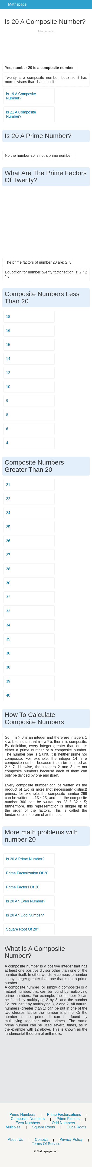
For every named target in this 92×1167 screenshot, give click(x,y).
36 (8, 653)
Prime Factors (68, 1119)
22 (8, 499)
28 (8, 569)
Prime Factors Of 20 (22, 887)
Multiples (13, 1127)
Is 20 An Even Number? (25, 901)
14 (8, 359)
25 (8, 527)
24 (8, 513)
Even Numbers (27, 1123)
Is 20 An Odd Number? (25, 915)
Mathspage (17, 4)
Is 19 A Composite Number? (21, 96)
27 (8, 555)
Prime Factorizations (64, 1114)
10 (8, 387)
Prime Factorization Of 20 (27, 873)
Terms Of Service (46, 1144)
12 (8, 373)
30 (8, 583)
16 (8, 331)
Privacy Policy (71, 1140)
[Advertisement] (46, 45)
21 (8, 485)
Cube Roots (76, 1127)
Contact (41, 1140)
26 (8, 541)
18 (8, 317)
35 (8, 639)
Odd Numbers (63, 1123)
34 (8, 625)
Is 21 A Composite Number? (21, 114)
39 (8, 681)
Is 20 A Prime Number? (25, 859)
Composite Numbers (28, 1119)
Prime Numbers (22, 1114)
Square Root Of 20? (22, 929)
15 (8, 345)
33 (8, 611)
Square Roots (43, 1127)
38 (8, 667)
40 (8, 695)
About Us (15, 1140)
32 (8, 597)
